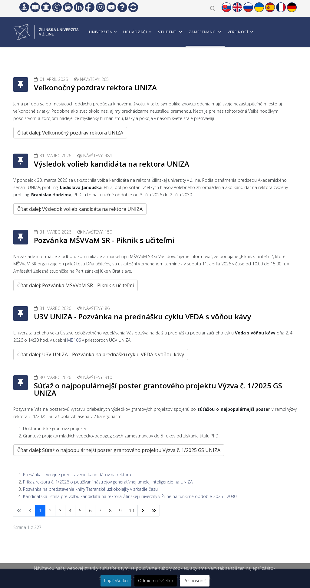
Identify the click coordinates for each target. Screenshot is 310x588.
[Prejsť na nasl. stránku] (142, 511)
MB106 (74, 340)
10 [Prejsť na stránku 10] (131, 510)
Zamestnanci (203, 32)
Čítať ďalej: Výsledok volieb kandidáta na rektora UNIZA (80, 209)
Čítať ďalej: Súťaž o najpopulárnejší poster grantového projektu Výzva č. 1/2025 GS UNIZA (118, 450)
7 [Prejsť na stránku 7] (100, 510)
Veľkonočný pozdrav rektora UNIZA (95, 87)
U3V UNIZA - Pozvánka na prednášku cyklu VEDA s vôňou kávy (142, 316)
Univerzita (100, 32)
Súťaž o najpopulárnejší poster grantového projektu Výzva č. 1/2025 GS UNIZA (158, 389)
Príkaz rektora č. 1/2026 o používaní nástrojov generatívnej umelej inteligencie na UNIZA (108, 482)
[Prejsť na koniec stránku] (154, 511)
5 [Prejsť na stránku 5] (80, 510)
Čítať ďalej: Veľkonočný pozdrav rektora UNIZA (70, 132)
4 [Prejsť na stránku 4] (70, 510)
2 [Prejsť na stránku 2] (50, 510)
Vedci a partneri (106, 60)
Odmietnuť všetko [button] (155, 580)
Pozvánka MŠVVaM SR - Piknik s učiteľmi (104, 240)
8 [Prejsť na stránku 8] (110, 510)
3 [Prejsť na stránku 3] (60, 510)
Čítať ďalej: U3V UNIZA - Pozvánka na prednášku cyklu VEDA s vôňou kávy (100, 354)
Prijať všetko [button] (116, 580)
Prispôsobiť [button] (194, 580)
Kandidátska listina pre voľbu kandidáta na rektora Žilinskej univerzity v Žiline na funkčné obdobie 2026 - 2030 (129, 496)
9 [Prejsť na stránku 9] (120, 510)
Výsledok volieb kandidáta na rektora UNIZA (111, 164)
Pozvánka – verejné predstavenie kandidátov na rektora (77, 474)
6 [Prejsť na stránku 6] (90, 510)
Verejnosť (238, 32)
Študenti (168, 32)
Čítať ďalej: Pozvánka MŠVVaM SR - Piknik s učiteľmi (75, 285)
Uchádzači (135, 32)
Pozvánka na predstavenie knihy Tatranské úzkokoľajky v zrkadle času (90, 489)
